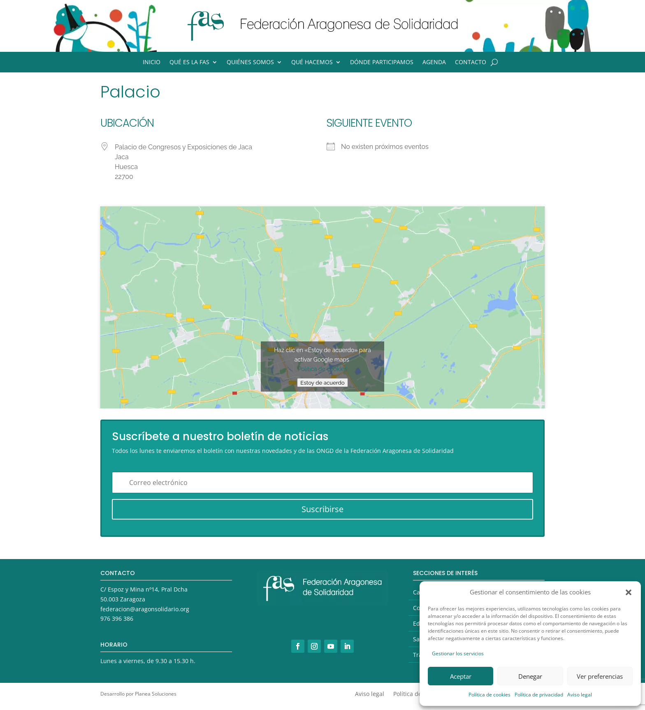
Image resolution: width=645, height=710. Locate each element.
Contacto (470, 62)
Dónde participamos (381, 62)
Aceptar (460, 676)
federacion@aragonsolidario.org (144, 609)
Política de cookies (489, 694)
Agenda (434, 62)
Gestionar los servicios (458, 653)
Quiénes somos (250, 62)
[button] (628, 592)
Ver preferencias (600, 676)
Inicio (151, 62)
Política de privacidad (539, 694)
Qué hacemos (312, 62)
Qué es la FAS (189, 62)
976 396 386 (116, 618)
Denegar (530, 676)
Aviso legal (579, 694)
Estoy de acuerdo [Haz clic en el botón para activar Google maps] (322, 382)
